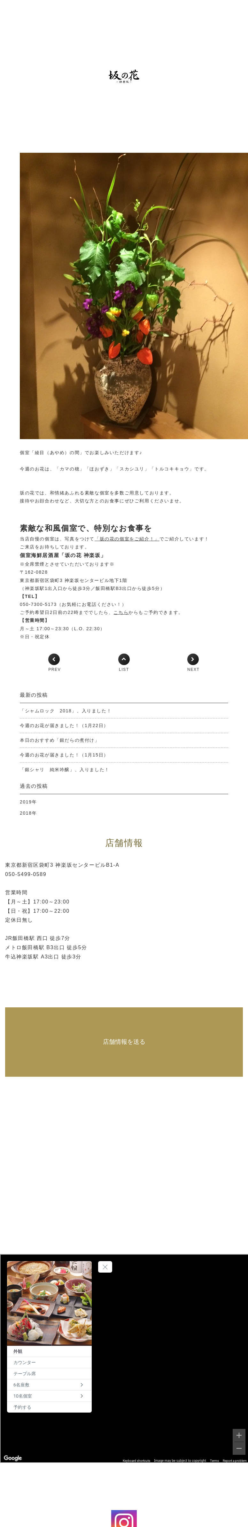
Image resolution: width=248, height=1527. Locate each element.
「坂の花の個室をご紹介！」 (127, 538)
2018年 (28, 813)
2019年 (28, 801)
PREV (54, 669)
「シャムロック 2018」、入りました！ (66, 710)
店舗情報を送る (124, 1041)
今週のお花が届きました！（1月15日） (64, 754)
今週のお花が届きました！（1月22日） (64, 725)
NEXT (193, 669)
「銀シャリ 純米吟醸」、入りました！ (65, 769)
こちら (120, 612)
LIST (124, 669)
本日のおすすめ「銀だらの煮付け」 (60, 740)
